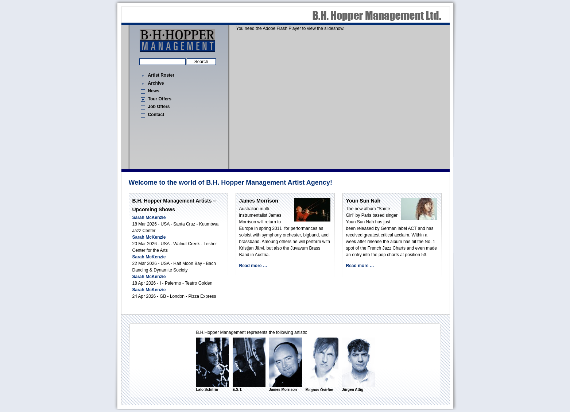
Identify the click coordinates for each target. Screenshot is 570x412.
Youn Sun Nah (363, 201)
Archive (156, 83)
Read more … (253, 265)
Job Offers (159, 106)
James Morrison (258, 201)
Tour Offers (159, 98)
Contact (156, 114)
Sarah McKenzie (149, 217)
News (153, 90)
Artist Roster (161, 75)
